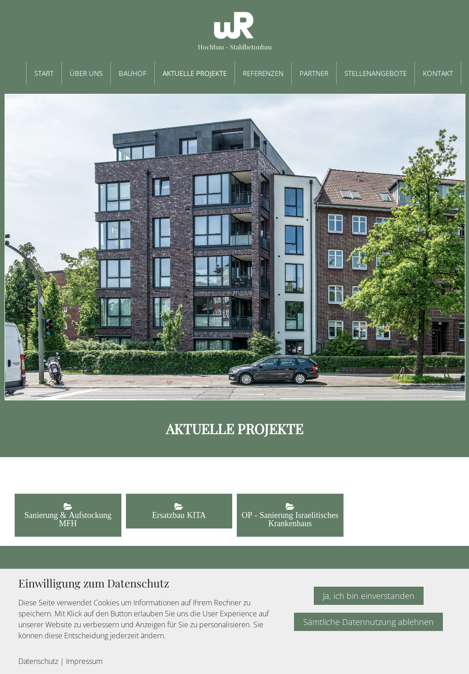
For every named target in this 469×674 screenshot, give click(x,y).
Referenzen (263, 73)
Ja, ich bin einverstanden (368, 595)
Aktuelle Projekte (195, 73)
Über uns (86, 73)
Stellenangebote (375, 73)
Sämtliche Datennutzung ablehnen (368, 621)
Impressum (84, 661)
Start (44, 73)
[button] (68, 515)
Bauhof (133, 73)
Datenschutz (38, 661)
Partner (314, 73)
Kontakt (438, 73)
